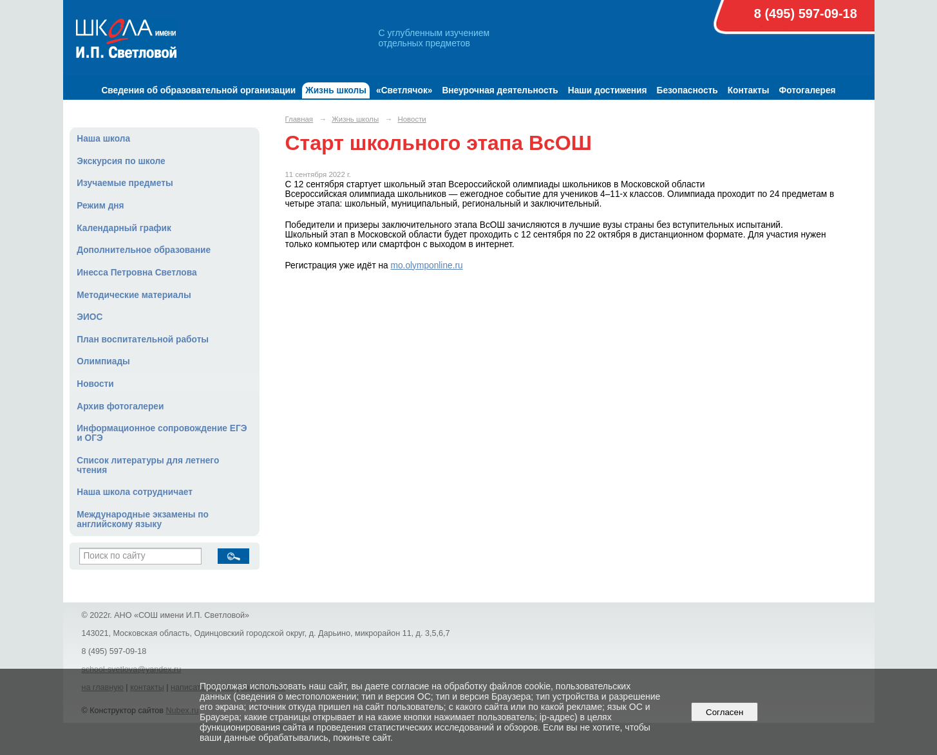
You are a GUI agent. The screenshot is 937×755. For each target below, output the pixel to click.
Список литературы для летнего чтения (148, 465)
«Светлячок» (404, 90)
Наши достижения (607, 90)
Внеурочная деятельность (500, 90)
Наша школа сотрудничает (135, 492)
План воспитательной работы (143, 339)
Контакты (749, 90)
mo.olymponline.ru (427, 265)
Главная (299, 119)
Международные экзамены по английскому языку (143, 519)
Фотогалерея (807, 90)
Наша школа (103, 139)
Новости (95, 384)
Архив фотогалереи (120, 406)
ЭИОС (89, 317)
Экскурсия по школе (121, 161)
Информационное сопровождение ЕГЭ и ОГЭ (162, 433)
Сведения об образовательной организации (198, 90)
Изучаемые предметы (125, 183)
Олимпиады (103, 361)
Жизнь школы (335, 90)
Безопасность (687, 90)
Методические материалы (134, 295)
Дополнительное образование (144, 250)
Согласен (724, 712)
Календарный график (124, 228)
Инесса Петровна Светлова (136, 272)
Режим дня (100, 205)
